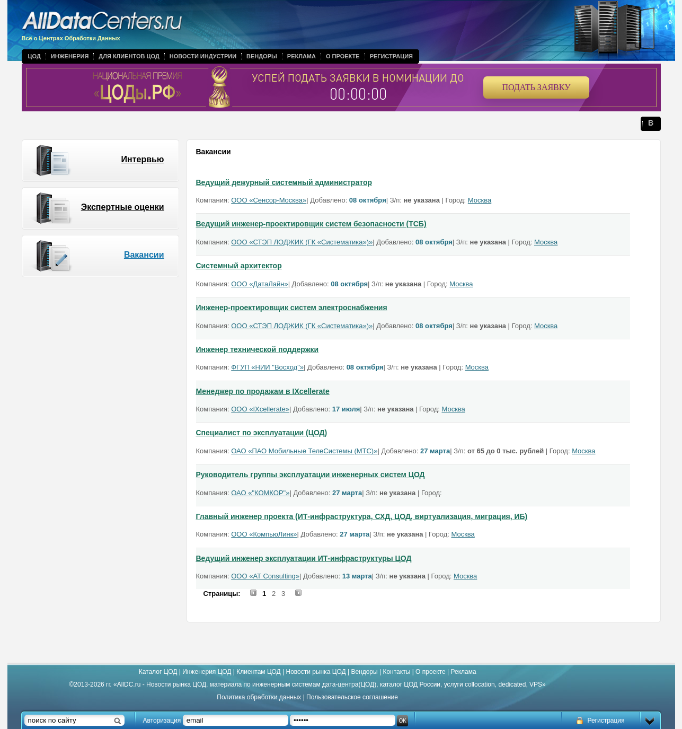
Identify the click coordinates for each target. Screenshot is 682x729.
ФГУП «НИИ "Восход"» (267, 367)
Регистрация (391, 56)
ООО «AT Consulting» (265, 576)
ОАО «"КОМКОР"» (260, 493)
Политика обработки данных (259, 697)
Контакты (396, 671)
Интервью (142, 159)
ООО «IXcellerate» (260, 409)
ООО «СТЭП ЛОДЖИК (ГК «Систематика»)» (302, 242)
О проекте (343, 56)
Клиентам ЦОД (258, 671)
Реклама (301, 56)
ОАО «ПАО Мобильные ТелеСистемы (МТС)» (304, 451)
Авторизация (162, 720)
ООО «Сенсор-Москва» (268, 200)
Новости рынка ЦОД (316, 671)
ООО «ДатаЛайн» (259, 284)
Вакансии (144, 254)
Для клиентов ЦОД (129, 56)
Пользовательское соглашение (352, 697)
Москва (479, 200)
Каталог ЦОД (158, 671)
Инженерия (70, 56)
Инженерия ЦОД (206, 671)
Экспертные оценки (122, 207)
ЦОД (34, 56)
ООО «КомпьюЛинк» (264, 534)
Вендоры (261, 56)
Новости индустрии (203, 56)
